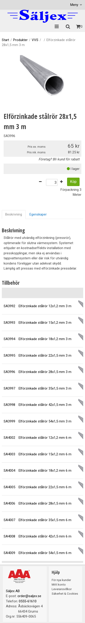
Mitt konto (59, 584)
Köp (73, 181)
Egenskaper (38, 214)
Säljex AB (13, 591)
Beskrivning (13, 214)
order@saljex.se (29, 596)
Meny (74, 5)
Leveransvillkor (62, 589)
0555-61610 (27, 601)
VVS (35, 40)
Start (5, 40)
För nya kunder (61, 580)
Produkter (20, 40)
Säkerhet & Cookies (65, 593)
